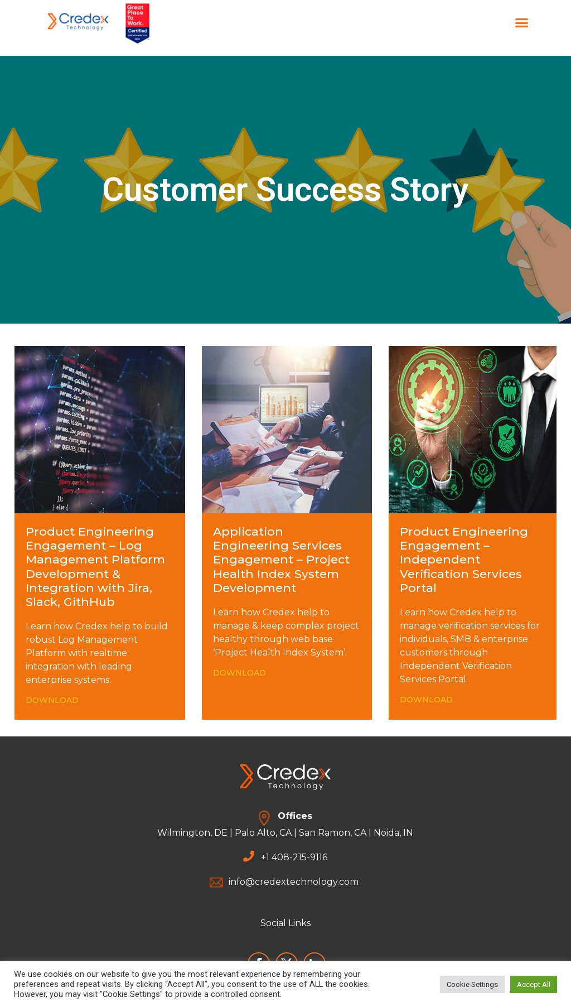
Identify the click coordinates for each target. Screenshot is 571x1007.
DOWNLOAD (52, 700)
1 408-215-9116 (296, 857)
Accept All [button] (533, 984)
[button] (522, 22)
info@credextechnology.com (294, 881)
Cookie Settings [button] (472, 984)
